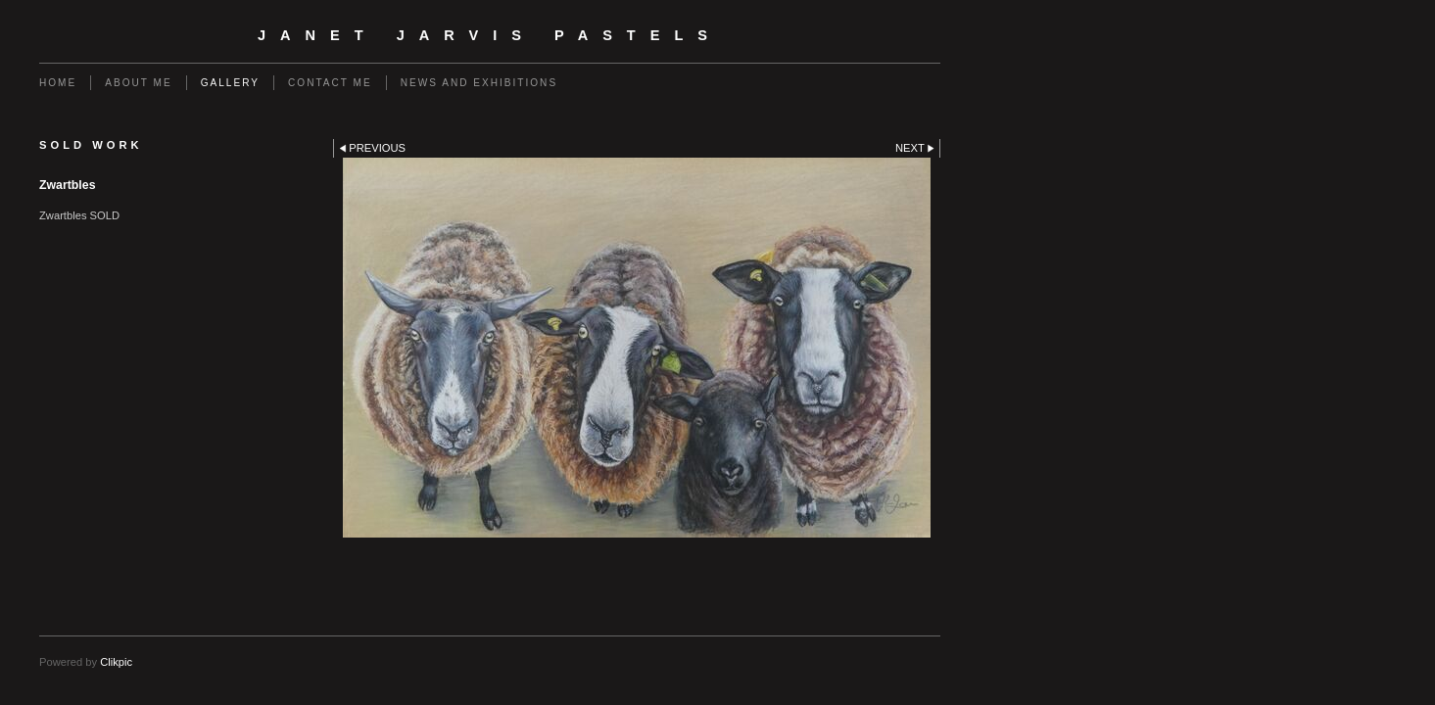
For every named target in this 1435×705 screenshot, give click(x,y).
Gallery (230, 82)
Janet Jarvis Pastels (490, 35)
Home (57, 82)
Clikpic (116, 662)
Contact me (330, 82)
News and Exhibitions (479, 82)
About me (138, 82)
